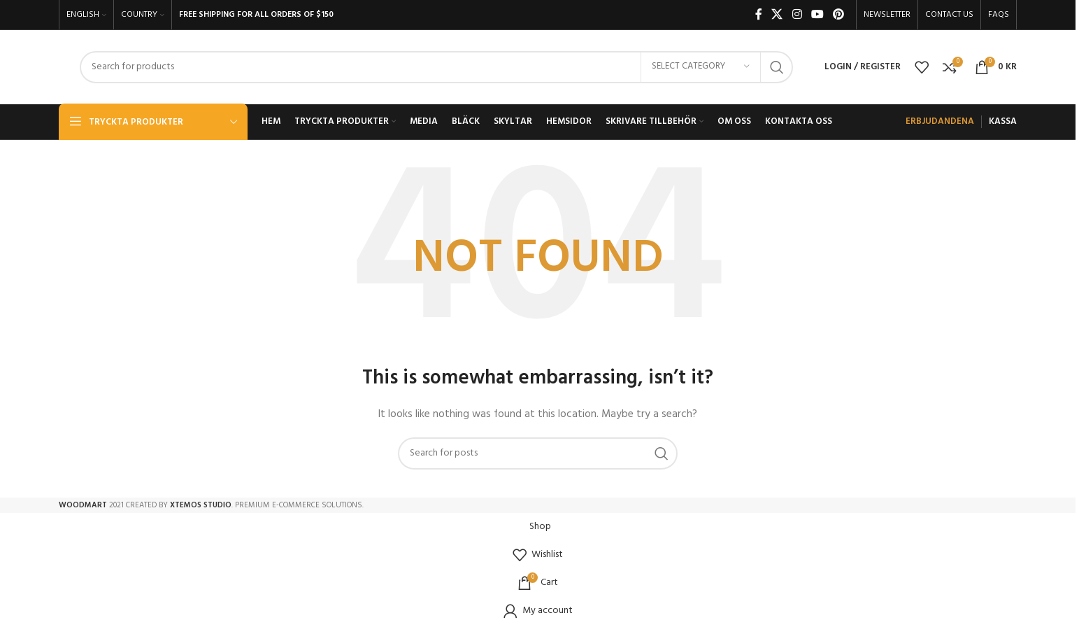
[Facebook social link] (758, 14)
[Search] (436, 67)
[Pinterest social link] (839, 14)
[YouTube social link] (817, 14)
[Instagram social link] (796, 14)
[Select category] (701, 67)
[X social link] (777, 14)
